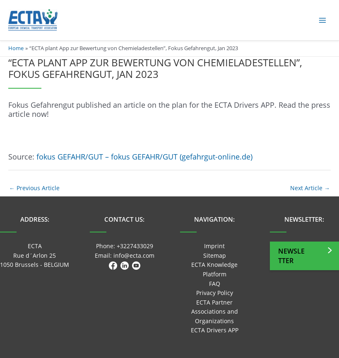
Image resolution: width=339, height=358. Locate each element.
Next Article (310, 188)
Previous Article (34, 188)
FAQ (214, 284)
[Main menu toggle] (323, 20)
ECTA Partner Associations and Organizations (214, 311)
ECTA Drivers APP (214, 330)
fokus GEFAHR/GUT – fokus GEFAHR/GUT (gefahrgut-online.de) (144, 157)
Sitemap (214, 255)
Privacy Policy (214, 293)
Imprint (214, 246)
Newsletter (291, 256)
